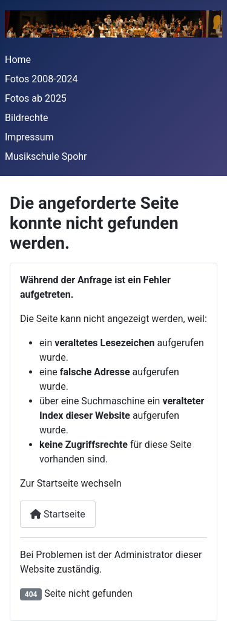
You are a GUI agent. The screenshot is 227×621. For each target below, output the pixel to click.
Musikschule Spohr (46, 156)
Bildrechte (26, 117)
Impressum (29, 137)
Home (18, 59)
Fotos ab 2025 (36, 98)
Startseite (57, 514)
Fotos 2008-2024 (41, 79)
